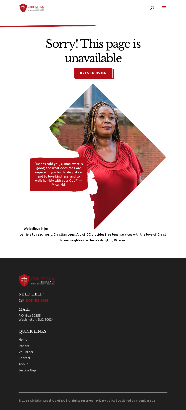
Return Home (93, 72)
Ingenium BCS (145, 400)
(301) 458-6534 (37, 300)
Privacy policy (105, 400)
